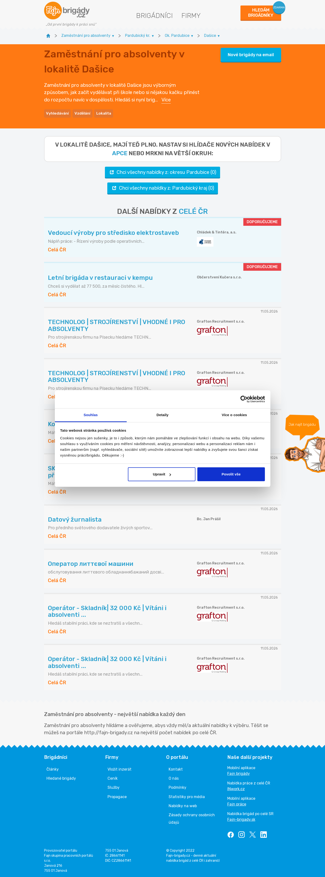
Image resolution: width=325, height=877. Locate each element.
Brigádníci (154, 16)
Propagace (117, 796)
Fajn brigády (238, 772)
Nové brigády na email (251, 54)
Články (52, 768)
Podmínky (177, 786)
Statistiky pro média (187, 796)
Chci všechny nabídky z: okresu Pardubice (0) (162, 171)
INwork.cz (236, 788)
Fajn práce (236, 803)
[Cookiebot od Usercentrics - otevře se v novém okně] (244, 399)
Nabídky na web (183, 805)
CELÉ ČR (193, 210)
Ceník (113, 777)
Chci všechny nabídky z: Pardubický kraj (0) (162, 187)
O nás (174, 777)
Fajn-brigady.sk (241, 818)
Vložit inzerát (119, 768)
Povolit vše (231, 474)
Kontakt (176, 768)
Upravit (162, 474)
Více (166, 99)
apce (119, 152)
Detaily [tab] (163, 415)
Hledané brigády (61, 777)
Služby (114, 786)
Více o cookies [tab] (234, 415)
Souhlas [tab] (91, 415)
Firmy (191, 16)
